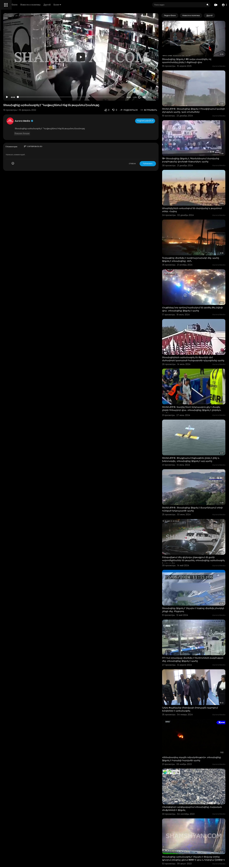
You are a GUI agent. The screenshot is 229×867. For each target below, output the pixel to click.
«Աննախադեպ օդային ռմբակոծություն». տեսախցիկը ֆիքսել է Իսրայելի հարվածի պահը (197, 665)
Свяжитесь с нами (18, 99)
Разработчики (10, 103)
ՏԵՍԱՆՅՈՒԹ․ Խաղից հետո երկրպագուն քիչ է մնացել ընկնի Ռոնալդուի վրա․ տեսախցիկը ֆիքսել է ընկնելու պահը (199, 359)
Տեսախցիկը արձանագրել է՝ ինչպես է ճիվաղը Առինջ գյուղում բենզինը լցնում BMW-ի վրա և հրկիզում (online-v (199, 752)
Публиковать (159, 148)
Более (99, 4)
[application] (106, 49)
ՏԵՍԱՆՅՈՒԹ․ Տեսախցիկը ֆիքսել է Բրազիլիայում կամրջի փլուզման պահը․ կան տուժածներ (198, 98)
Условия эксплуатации (14, 92)
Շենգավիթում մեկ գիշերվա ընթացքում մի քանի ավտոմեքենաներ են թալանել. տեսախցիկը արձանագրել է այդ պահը (197, 492)
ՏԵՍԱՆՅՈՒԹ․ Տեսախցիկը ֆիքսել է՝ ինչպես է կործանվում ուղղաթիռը (198, 795)
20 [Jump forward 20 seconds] (151, 81)
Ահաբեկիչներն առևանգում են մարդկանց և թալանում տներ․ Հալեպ (198, 185)
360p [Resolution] (161, 81)
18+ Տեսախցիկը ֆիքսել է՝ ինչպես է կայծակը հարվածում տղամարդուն (198, 838)
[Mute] (156, 81)
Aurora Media (64, 105)
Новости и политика (72, 4)
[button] (223, 5)
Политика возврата (12, 86)
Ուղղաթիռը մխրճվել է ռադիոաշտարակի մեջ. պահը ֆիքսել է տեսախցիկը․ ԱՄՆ (199, 228)
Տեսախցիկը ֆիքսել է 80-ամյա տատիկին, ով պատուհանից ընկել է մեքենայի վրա (198, 54)
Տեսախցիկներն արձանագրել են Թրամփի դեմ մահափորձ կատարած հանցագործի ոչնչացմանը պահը (199, 315)
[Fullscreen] (166, 81)
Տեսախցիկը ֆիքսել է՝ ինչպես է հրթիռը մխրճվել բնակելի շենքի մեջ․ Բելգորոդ (195, 535)
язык (19, 103)
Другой (88, 4)
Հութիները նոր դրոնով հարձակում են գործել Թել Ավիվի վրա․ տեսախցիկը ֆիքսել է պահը (198, 271)
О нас (6, 99)
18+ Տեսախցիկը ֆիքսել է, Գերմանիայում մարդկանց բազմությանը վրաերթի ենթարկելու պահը (196, 142)
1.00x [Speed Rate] (147, 81)
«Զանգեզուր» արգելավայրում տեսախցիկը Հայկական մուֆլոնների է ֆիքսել (197, 708)
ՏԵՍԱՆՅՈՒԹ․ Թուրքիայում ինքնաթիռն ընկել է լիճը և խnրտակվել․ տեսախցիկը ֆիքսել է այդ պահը (199, 403)
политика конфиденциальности (17, 96)
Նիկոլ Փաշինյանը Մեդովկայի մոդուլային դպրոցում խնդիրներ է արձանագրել (196, 621)
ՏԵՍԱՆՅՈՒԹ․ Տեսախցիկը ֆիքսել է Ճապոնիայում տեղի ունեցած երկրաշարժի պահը (197, 448)
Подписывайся (157, 105)
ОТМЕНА (144, 148)
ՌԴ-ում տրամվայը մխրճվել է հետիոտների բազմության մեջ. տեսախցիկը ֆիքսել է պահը (199, 578)
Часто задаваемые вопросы (16, 89)
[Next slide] (221, 15)
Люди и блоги (52, 4)
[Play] (46, 81)
